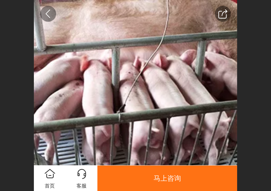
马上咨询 (167, 178)
